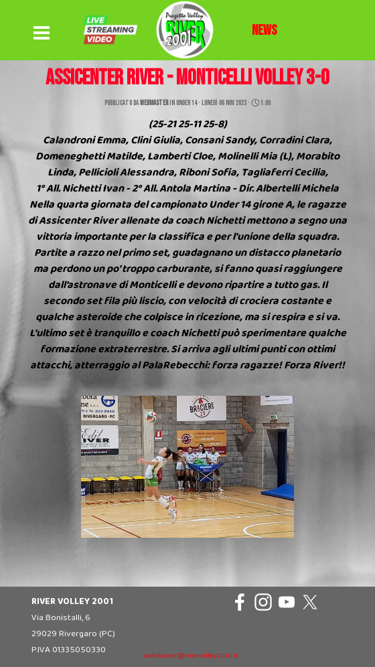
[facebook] (240, 602)
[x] (310, 602)
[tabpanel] (264, 31)
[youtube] (287, 602)
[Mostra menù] (41, 33)
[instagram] (263, 602)
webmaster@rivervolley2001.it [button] (190, 656)
